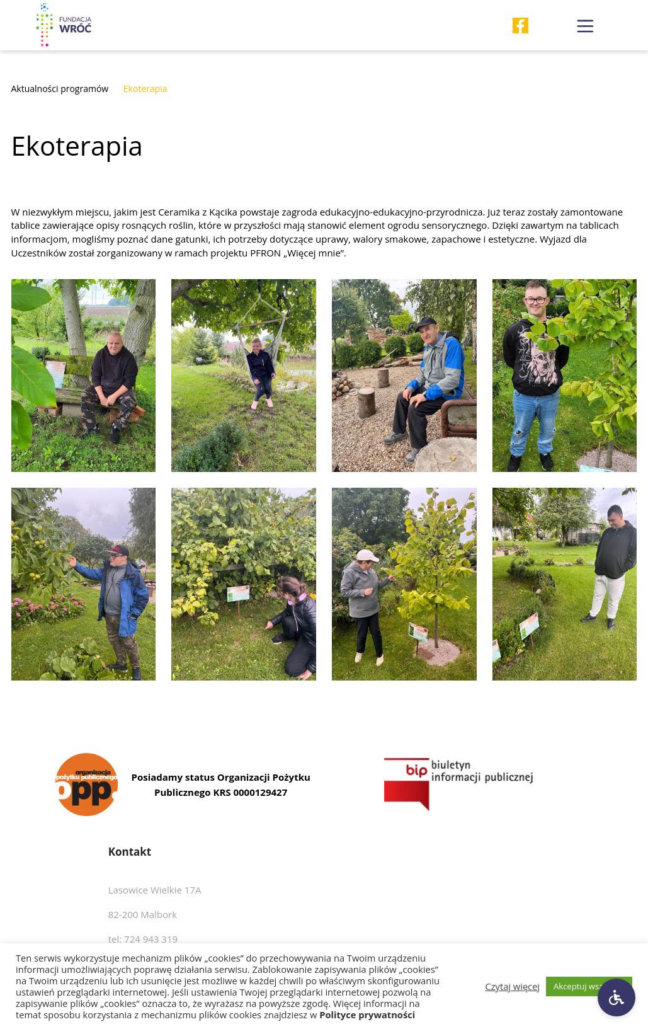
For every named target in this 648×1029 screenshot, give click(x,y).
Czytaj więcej (513, 986)
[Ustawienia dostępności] (616, 997)
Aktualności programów (60, 89)
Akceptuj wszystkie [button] (589, 986)
